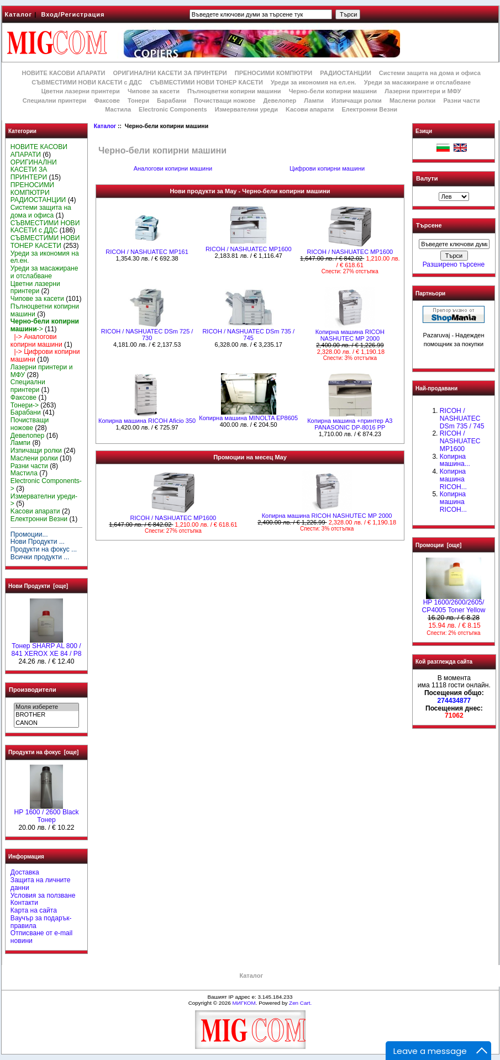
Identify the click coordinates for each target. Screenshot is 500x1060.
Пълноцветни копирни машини (234, 91)
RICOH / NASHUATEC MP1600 (249, 249)
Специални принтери (55, 100)
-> (44, 325)
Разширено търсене (454, 264)
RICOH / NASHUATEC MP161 (147, 251)
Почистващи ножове (224, 100)
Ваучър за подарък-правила (41, 922)
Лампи (314, 100)
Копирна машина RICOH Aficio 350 (147, 420)
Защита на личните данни (40, 884)
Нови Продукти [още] (38, 586)
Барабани (171, 100)
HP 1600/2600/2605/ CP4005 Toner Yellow (454, 603)
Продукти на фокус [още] (43, 752)
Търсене (428, 225)
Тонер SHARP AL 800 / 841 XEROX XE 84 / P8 (46, 647)
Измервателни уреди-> (43, 500)
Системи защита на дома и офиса (430, 73)
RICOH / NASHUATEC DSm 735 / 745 (248, 334)
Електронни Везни (369, 109)
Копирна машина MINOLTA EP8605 (248, 418)
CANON (46, 723)
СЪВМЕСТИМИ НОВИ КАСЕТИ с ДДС (86, 82)
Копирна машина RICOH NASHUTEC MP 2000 (350, 335)
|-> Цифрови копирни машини (45, 355)
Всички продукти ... (40, 557)
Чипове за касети (154, 91)
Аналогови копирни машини (173, 168)
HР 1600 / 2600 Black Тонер (46, 813)
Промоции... (29, 534)
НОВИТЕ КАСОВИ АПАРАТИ (63, 73)
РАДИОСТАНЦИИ (345, 73)
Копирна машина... (455, 460)
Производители (32, 689)
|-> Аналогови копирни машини (36, 340)
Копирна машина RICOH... (453, 479)
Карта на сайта (33, 910)
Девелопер (279, 100)
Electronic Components (173, 109)
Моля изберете (46, 707)
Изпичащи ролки (356, 100)
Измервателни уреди (246, 109)
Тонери (138, 100)
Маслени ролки (412, 100)
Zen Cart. (300, 1003)
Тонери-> (24, 405)
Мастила (118, 109)
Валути (427, 178)
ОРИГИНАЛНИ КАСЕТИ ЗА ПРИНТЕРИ (170, 73)
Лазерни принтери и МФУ (423, 91)
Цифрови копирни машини (327, 168)
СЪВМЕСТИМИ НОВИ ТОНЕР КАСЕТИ (206, 82)
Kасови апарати (310, 109)
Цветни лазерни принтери (80, 91)
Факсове (106, 100)
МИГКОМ (243, 1003)
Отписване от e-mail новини (41, 937)
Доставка (24, 872)
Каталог (19, 14)
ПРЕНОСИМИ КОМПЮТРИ (273, 73)
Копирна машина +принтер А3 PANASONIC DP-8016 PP (349, 424)
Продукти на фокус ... (43, 549)
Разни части (461, 100)
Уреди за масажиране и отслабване (417, 82)
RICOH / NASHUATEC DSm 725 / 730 (147, 334)
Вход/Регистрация (72, 14)
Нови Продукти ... (37, 541)
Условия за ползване (43, 895)
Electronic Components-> (46, 484)
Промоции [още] (438, 545)
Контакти (24, 903)
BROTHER (46, 715)
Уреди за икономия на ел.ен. (313, 82)
